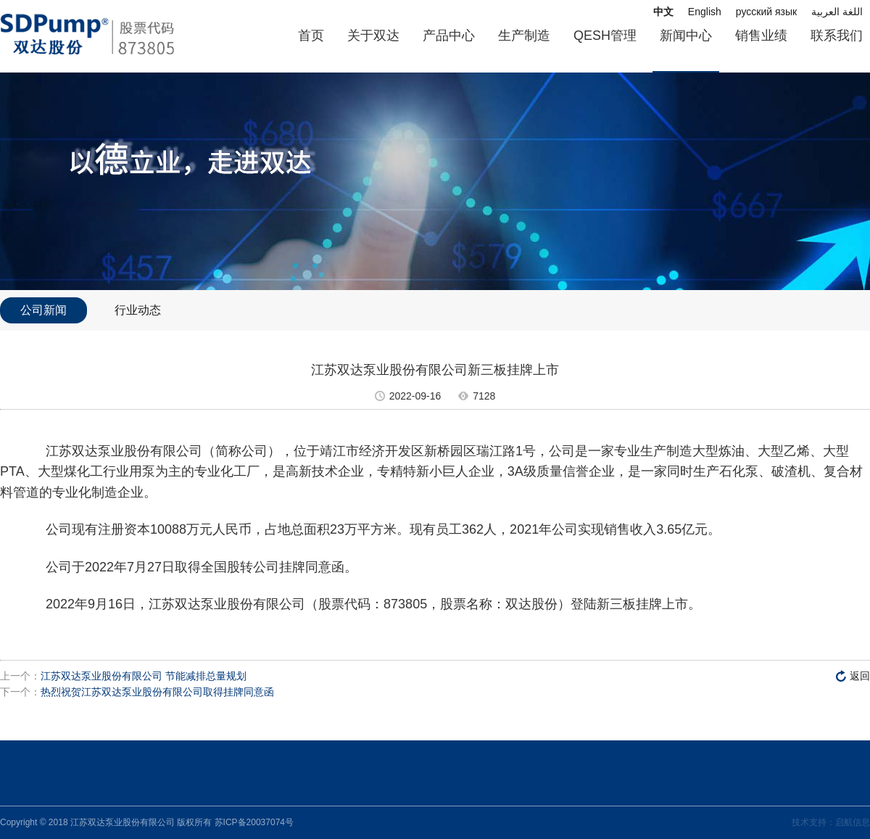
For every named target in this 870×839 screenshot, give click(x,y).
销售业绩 (761, 35)
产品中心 (449, 35)
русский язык (766, 11)
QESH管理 (605, 35)
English (704, 11)
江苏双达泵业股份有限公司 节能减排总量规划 (143, 676)
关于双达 (373, 35)
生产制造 (524, 35)
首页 (311, 35)
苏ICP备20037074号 (254, 822)
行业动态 (138, 310)
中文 (663, 11)
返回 (860, 676)
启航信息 (852, 822)
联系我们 (837, 35)
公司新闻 (43, 310)
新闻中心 (686, 35)
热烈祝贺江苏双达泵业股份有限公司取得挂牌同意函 (157, 692)
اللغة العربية (837, 11)
